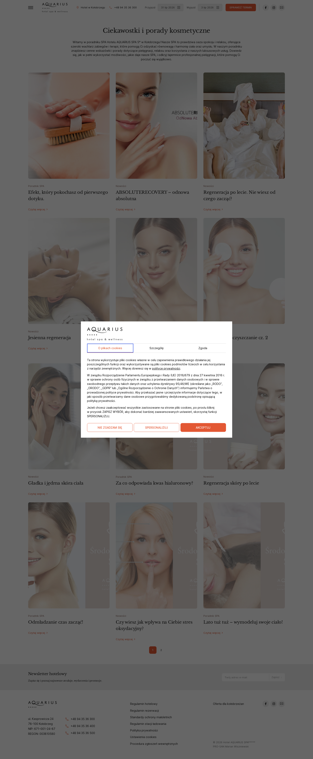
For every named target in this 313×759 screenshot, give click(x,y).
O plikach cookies (110, 348)
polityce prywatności (166, 368)
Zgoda (202, 348)
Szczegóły (157, 348)
